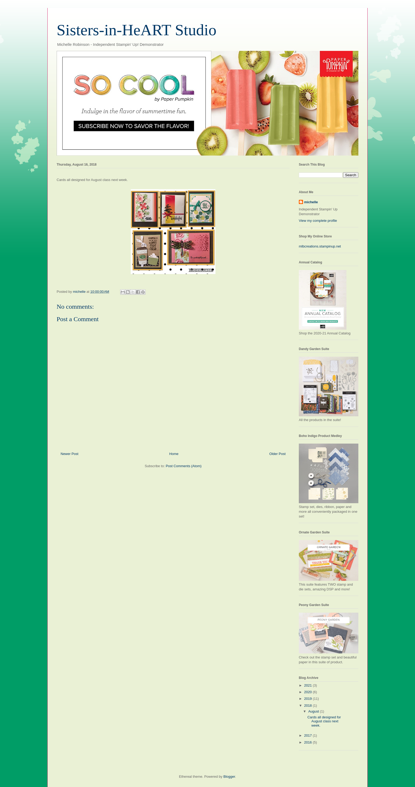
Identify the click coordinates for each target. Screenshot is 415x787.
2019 (308, 699)
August (314, 711)
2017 (308, 735)
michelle (311, 202)
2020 (308, 692)
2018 (308, 706)
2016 (308, 742)
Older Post (277, 454)
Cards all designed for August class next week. (324, 721)
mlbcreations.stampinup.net (320, 246)
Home (174, 454)
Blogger (229, 777)
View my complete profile (318, 221)
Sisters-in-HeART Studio (136, 30)
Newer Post (69, 454)
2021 (308, 685)
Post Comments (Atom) (183, 466)
